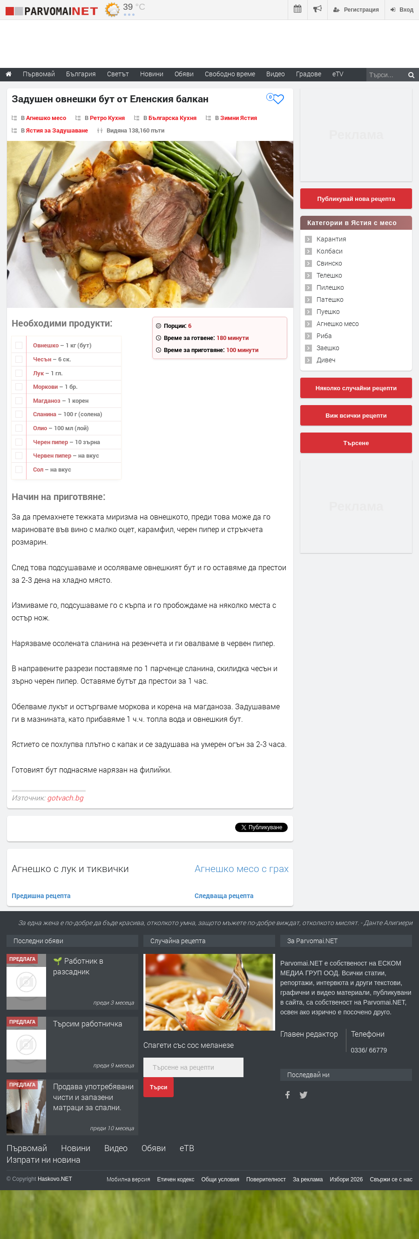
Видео (116, 1147)
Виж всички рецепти (355, 415)
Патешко (330, 299)
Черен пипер (51, 442)
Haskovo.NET (55, 1179)
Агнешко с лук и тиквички (70, 868)
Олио (40, 428)
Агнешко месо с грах (242, 868)
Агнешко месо (46, 117)
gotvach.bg (65, 797)
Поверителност (266, 1179)
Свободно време (230, 73)
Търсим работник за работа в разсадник (88, 966)
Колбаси (330, 250)
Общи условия (220, 1179)
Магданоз (47, 400)
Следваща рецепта (224, 895)
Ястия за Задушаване (57, 130)
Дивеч (326, 359)
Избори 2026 (346, 1179)
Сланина (45, 414)
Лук (39, 373)
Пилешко (330, 287)
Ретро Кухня (107, 117)
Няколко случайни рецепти (356, 388)
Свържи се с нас (391, 1179)
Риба (324, 335)
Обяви (154, 1147)
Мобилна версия (128, 1179)
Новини (151, 73)
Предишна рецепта (41, 895)
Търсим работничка (87, 1086)
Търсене (356, 443)
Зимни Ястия (238, 117)
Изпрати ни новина (44, 1159)
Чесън (43, 359)
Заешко (328, 347)
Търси (158, 1087)
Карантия (331, 238)
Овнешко (46, 345)
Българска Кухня (172, 117)
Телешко (329, 275)
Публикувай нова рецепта (356, 198)
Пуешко (328, 311)
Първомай (27, 1147)
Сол (39, 469)
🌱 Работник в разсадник (78, 1029)
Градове (308, 73)
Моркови (46, 386)
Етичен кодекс (176, 1179)
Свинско (329, 263)
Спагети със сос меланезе (188, 1045)
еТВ (187, 1147)
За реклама (308, 1179)
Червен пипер (53, 455)
